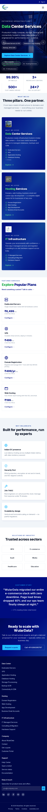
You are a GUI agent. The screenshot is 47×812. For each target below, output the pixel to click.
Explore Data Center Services (17, 55)
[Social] (3, 794)
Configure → (10, 318)
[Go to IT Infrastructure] (10, 69)
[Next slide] (43, 42)
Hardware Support (8, 729)
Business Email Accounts (11, 711)
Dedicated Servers (9, 668)
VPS (3, 671)
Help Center (6, 762)
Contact (4, 744)
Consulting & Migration (10, 726)
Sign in (42, 2)
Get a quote (6, 748)
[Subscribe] (43, 788)
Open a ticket (7, 766)
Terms (17, 809)
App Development (8, 707)
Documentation (7, 773)
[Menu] (43, 7)
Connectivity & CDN (9, 689)
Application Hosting (9, 675)
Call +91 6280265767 (33, 647)
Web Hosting (6, 704)
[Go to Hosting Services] (30, 63)
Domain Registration (9, 700)
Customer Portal (7, 751)
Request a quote (11, 647)
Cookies (24, 809)
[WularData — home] (5, 7)
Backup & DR (6, 686)
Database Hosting (8, 679)
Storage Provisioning (9, 682)
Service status (7, 769)
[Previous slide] (3, 42)
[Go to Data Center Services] (11, 63)
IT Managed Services (10, 722)
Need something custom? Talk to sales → (18, 289)
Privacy (10, 809)
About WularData (8, 740)
